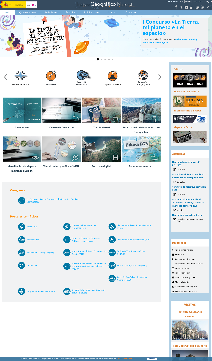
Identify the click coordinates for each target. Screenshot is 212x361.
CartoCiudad (35, 265)
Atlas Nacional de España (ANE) (44, 252)
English (209, 1)
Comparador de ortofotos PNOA (192, 264)
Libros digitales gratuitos (185, 277)
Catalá (181, 1)
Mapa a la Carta (185, 282)
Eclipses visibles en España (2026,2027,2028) (84, 227)
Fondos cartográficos (188, 273)
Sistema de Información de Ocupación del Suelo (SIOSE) (88, 291)
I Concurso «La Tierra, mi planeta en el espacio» (171, 27)
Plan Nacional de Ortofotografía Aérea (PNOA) (134, 227)
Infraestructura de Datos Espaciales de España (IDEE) (89, 252)
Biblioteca (183, 254)
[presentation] (6, 78)
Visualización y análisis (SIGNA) (61, 166)
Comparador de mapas (189, 259)
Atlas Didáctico (37, 239)
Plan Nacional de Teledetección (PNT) (134, 239)
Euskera (188, 1)
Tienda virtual (101, 127)
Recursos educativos (141, 166)
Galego (195, 1)
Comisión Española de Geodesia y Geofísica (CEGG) (132, 278)
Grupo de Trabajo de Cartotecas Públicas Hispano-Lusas (86, 239)
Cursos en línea (185, 268)
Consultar (185, 169)
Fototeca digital (101, 166)
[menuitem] (7, 12)
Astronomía (35, 226)
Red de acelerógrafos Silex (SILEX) (134, 265)
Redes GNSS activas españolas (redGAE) (131, 252)
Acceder (184, 210)
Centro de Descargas (61, 127)
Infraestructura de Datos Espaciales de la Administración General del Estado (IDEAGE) (89, 266)
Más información (125, 359)
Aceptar (152, 359)
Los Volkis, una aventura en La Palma (190, 220)
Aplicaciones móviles (184, 250)
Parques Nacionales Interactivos (44, 291)
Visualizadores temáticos (186, 291)
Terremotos (22, 127)
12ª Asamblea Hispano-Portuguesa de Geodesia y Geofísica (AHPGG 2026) (53, 200)
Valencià (202, 1)
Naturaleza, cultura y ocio (190, 287)
